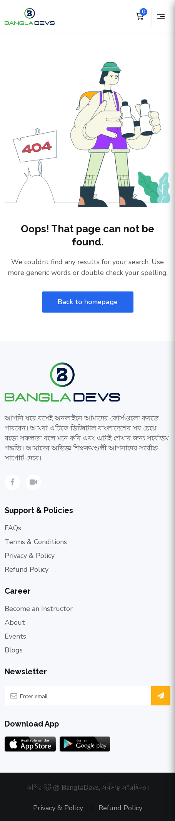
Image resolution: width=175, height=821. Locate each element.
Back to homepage (88, 301)
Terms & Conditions (36, 541)
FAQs (13, 528)
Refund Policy (26, 569)
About (15, 622)
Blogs (14, 650)
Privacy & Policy (30, 555)
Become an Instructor (39, 608)
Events (15, 636)
